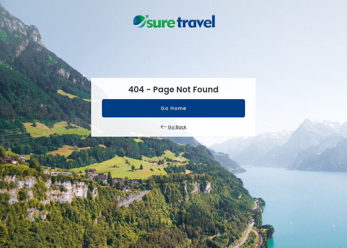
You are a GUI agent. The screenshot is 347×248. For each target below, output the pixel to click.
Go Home (173, 108)
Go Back (177, 127)
